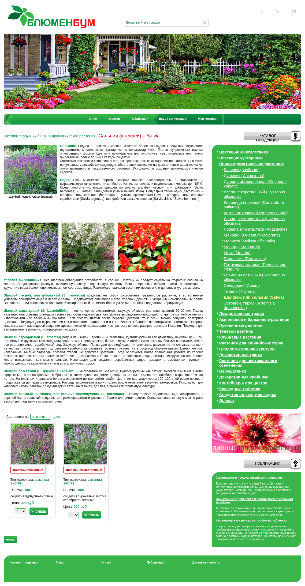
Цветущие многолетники (243, 152)
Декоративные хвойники (244, 377)
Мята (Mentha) (237, 252)
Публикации (139, 118)
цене (56, 417)
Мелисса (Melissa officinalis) (249, 241)
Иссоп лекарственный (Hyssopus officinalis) (254, 194)
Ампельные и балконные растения (254, 319)
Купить (41, 511)
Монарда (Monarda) (242, 247)
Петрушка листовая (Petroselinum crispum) (255, 266)
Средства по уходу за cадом (247, 394)
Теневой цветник (236, 331)
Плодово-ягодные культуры (247, 349)
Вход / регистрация (173, 118)
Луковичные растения (241, 325)
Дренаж (226, 400)
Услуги (106, 562)
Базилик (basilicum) (242, 169)
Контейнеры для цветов (243, 383)
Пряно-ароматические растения (67, 136)
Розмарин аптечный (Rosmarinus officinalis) (254, 277)
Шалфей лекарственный (84, 469)
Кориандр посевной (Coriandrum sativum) (254, 204)
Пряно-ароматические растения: (251, 163)
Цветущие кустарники (241, 158)
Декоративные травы (240, 354)
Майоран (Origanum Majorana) (252, 235)
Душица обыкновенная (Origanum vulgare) (255, 183)
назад (10, 539)
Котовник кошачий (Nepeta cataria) (256, 213)
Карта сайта (277, 11)
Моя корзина (207, 118)
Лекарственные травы (241, 313)
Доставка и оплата (205, 562)
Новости (113, 118)
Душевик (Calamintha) (244, 175)
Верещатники (232, 371)
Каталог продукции (20, 136)
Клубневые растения (240, 337)
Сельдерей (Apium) (242, 285)
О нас (93, 118)
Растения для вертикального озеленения (248, 362)
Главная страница (261, 11)
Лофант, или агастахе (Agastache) (255, 229)
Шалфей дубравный (28, 469)
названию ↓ (40, 417)
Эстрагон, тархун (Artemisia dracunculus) (249, 305)
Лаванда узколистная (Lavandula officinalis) (254, 221)
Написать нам (294, 11)
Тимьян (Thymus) (240, 291)
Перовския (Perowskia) (245, 258)
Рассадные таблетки (239, 388)
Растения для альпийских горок (251, 343)
